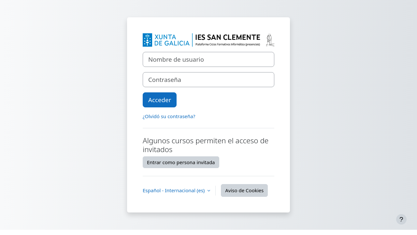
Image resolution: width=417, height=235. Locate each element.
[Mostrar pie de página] (401, 219)
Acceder (159, 100)
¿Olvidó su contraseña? (169, 116)
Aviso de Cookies (244, 190)
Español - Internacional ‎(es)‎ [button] (174, 190)
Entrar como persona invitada (181, 162)
